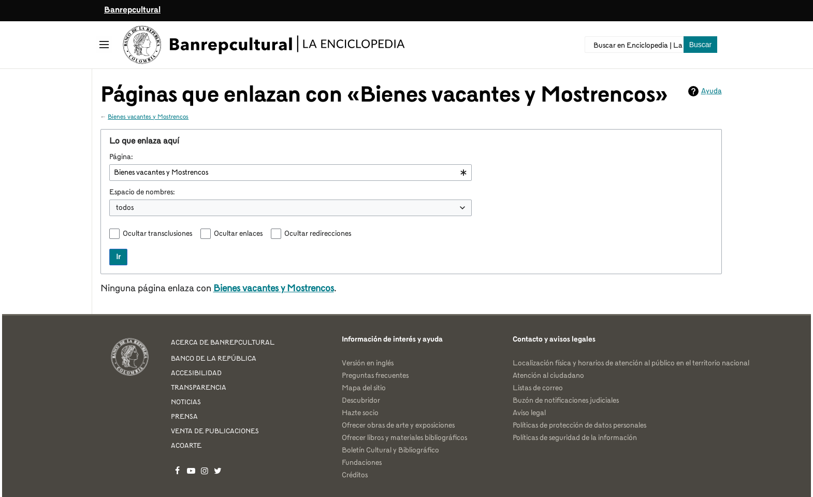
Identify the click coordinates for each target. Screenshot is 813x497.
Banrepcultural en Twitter (218, 470)
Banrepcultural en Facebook (177, 470)
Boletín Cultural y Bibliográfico (390, 450)
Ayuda (711, 91)
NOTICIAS (186, 402)
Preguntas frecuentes (375, 375)
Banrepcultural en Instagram (204, 470)
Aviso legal (529, 413)
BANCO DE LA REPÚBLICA (213, 359)
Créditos (355, 475)
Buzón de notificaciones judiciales (566, 400)
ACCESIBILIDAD (196, 373)
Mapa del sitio (364, 388)
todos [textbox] (125, 207)
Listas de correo (538, 388)
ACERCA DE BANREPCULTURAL (222, 342)
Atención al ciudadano (548, 375)
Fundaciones (362, 462)
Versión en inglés (368, 363)
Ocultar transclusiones (157, 233)
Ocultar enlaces (238, 233)
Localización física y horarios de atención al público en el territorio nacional (631, 363)
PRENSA (184, 417)
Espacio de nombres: (142, 192)
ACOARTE (186, 446)
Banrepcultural (132, 10)
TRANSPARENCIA (198, 388)
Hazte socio (360, 413)
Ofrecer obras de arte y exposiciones (398, 425)
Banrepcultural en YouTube (191, 470)
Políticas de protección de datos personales (579, 425)
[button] (104, 44)
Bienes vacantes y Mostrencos (148, 117)
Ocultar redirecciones (317, 233)
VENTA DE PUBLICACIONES (215, 431)
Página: (121, 157)
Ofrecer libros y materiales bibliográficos (404, 438)
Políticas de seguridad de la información (575, 438)
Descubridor (361, 400)
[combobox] (290, 172)
